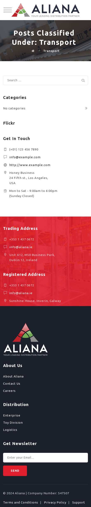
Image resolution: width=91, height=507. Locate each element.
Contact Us (11, 383)
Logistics (10, 429)
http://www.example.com (29, 165)
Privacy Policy (55, 502)
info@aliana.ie (21, 247)
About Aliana (13, 376)
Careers (9, 390)
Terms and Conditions (20, 502)
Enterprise (11, 415)
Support (78, 502)
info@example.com (25, 157)
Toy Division (13, 422)
